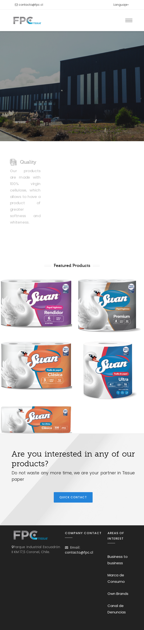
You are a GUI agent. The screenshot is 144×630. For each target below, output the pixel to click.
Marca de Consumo (116, 578)
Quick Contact (73, 497)
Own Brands (118, 593)
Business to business (118, 559)
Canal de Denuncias (117, 609)
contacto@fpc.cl (31, 5)
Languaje (121, 5)
